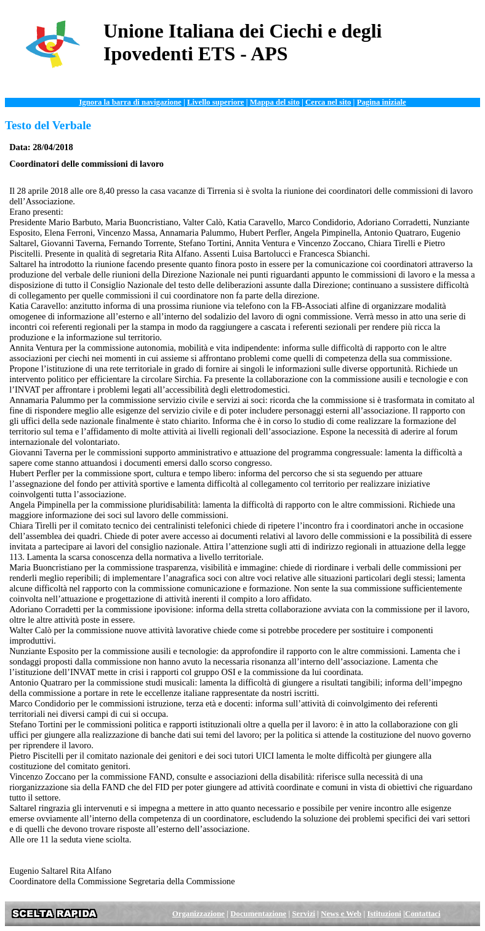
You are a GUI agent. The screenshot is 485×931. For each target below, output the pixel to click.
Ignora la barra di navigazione (130, 102)
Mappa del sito (275, 102)
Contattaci (423, 913)
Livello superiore (215, 102)
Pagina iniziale (381, 102)
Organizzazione (198, 913)
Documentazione (258, 913)
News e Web (341, 913)
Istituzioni (384, 913)
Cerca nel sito (328, 102)
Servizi (303, 913)
